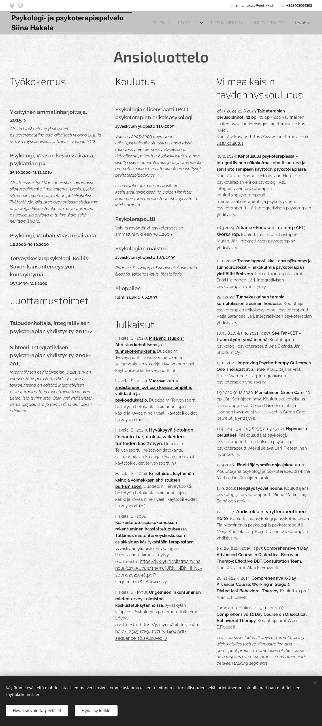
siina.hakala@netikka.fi (255, 5)
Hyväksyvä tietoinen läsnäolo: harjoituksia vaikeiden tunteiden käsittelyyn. (154, 436)
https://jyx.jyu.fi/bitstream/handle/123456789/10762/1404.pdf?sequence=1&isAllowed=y (158, 631)
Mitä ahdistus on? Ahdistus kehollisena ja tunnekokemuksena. (149, 345)
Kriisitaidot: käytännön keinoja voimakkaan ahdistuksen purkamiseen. (154, 480)
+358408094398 (299, 5)
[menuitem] (198, 23)
